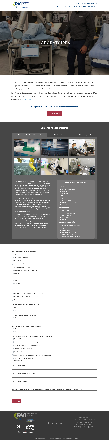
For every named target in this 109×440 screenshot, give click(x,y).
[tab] (29, 135)
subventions (26, 99)
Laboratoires (92, 7)
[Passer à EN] (96, 3)
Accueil (58, 7)
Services (64, 7)
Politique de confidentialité (38, 438)
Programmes (83, 7)
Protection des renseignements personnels (60, 438)
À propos (77, 3)
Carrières (83, 3)
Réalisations (73, 7)
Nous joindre (90, 3)
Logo (76, 438)
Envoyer (16, 401)
